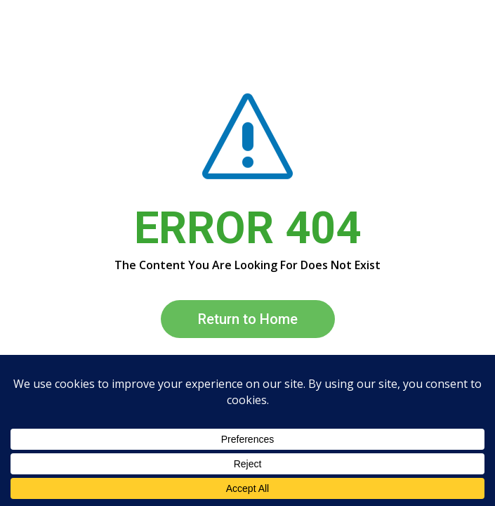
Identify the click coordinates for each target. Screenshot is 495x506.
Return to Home (248, 319)
